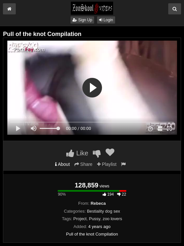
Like (77, 153)
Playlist (106, 164)
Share (83, 164)
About (62, 164)
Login (106, 20)
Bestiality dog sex (103, 211)
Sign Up (82, 20)
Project (80, 218)
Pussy (94, 218)
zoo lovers (112, 218)
